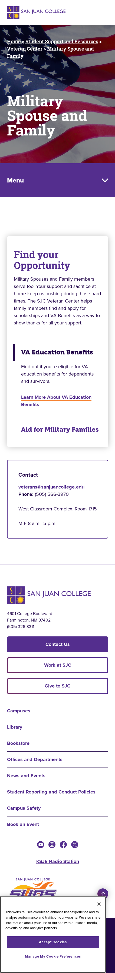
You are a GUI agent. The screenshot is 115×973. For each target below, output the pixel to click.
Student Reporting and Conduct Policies (51, 791)
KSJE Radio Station (57, 861)
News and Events (26, 775)
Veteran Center (24, 48)
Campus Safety (24, 808)
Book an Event (23, 824)
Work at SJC (57, 665)
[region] (53, 934)
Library (14, 726)
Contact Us (57, 644)
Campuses (18, 710)
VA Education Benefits (57, 352)
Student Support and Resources (61, 41)
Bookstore (18, 743)
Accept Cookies (53, 942)
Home (14, 41)
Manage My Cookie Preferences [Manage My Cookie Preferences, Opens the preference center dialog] (53, 956)
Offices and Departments (35, 759)
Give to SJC (57, 685)
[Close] (99, 904)
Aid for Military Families (60, 429)
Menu (15, 180)
